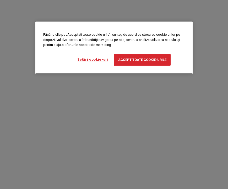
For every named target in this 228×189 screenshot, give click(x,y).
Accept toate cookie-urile (142, 60)
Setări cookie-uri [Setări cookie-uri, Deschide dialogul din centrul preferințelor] (92, 59)
